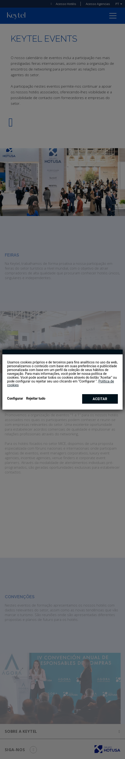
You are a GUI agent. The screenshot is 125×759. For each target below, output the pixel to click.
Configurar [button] (15, 398)
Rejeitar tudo (35, 398)
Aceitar (100, 399)
